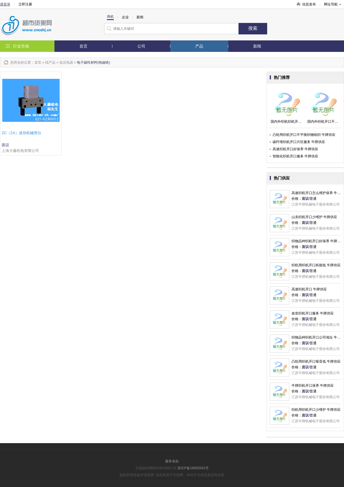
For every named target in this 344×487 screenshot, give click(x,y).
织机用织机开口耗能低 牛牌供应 (316, 265)
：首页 (36, 62)
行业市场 (21, 46)
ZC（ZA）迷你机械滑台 (21, 133)
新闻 (257, 46)
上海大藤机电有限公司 (20, 150)
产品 (199, 46)
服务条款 (172, 461)
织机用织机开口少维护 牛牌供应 (316, 410)
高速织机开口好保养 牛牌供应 (295, 149)
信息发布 (309, 4)
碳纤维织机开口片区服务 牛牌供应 (299, 142)
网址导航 (332, 4)
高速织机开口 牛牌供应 (309, 289)
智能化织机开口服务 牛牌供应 (295, 156)
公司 (141, 46)
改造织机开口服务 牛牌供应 (313, 313)
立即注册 (25, 4)
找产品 (50, 62)
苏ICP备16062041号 (193, 468)
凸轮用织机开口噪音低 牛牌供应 (316, 361)
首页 (83, 46)
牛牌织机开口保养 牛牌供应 (313, 386)
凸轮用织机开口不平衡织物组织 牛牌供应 (304, 135)
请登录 (5, 4)
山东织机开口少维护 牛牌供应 (314, 217)
